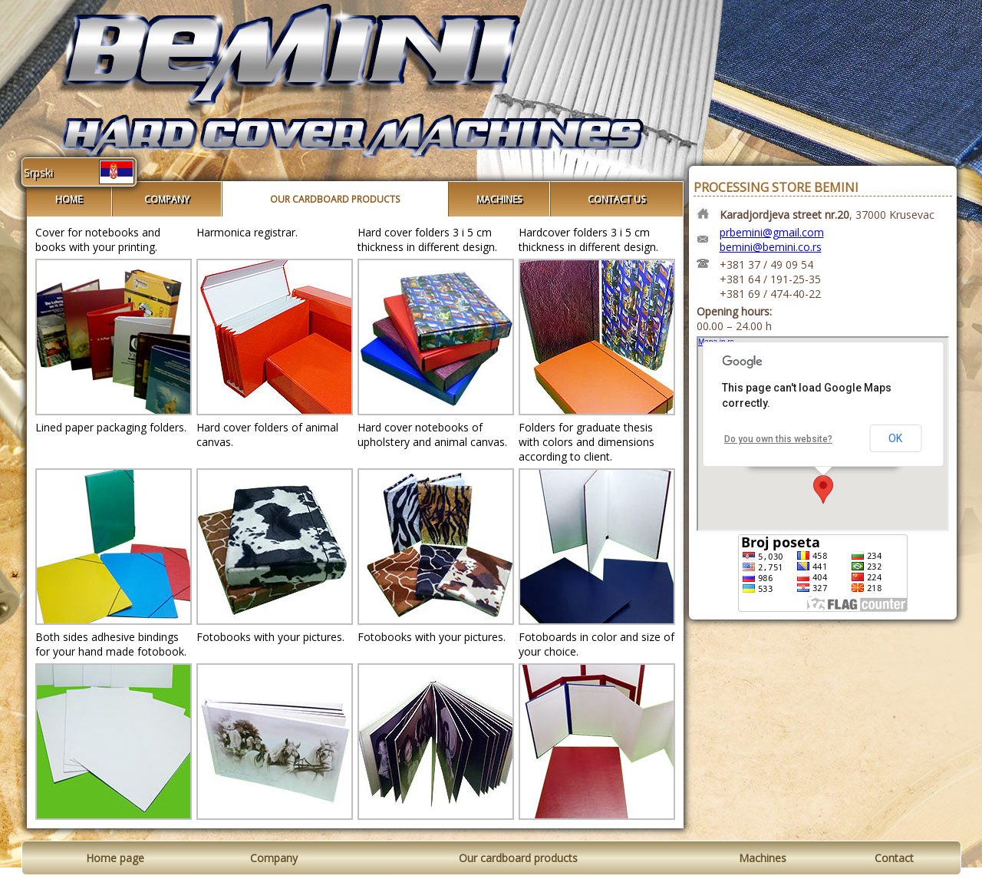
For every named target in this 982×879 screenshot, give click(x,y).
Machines (762, 858)
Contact (894, 858)
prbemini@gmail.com (772, 232)
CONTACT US (616, 199)
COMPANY (166, 199)
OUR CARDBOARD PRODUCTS (335, 199)
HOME (68, 199)
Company (274, 858)
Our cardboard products (518, 858)
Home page (115, 858)
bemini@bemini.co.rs (771, 247)
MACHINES (499, 199)
